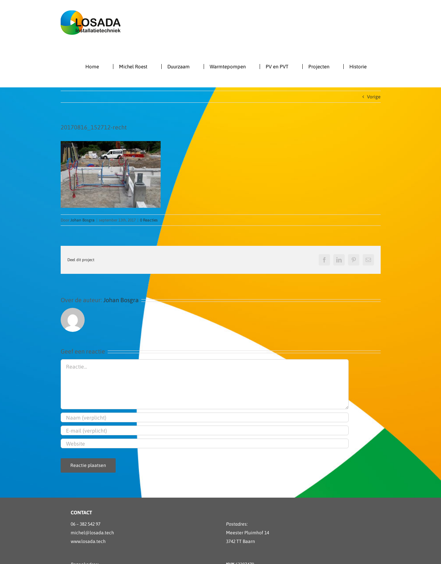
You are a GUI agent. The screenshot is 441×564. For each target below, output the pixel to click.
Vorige (374, 96)
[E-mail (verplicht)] (205, 430)
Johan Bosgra (82, 220)
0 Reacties (149, 220)
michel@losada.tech (92, 532)
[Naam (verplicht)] (205, 417)
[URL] (205, 443)
